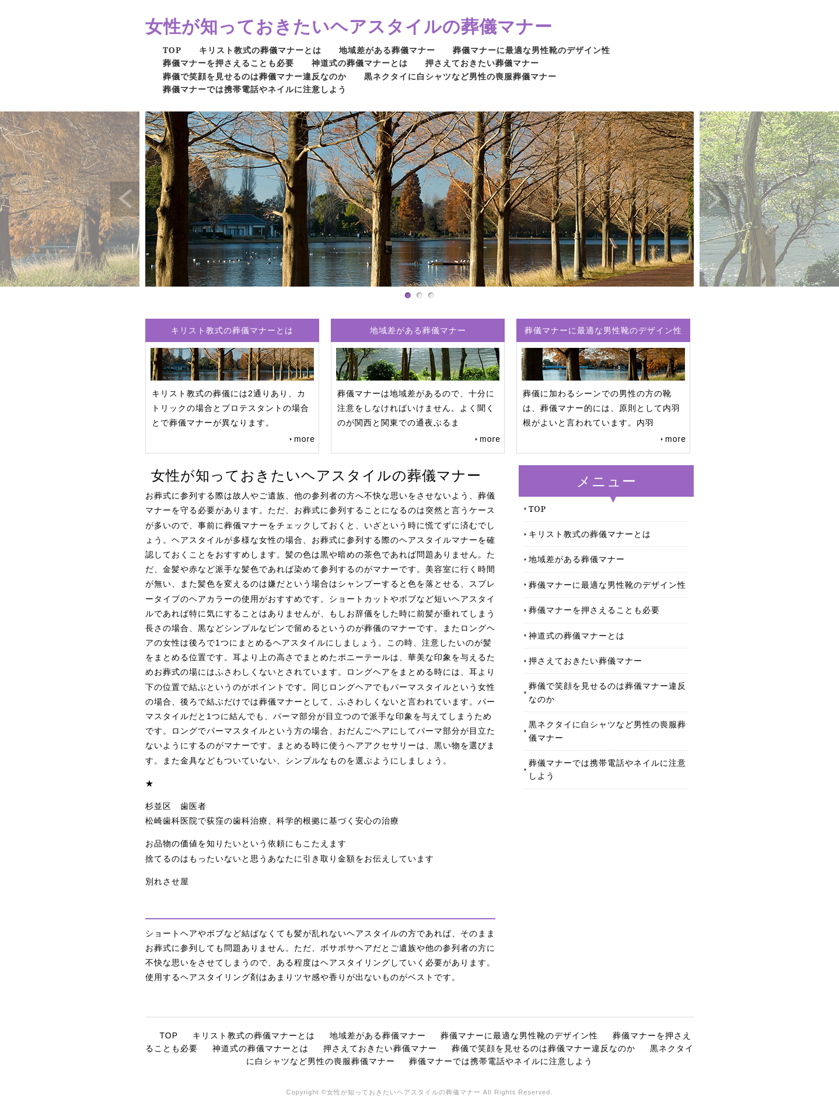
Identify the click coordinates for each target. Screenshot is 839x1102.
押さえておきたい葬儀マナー (482, 62)
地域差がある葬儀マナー (387, 49)
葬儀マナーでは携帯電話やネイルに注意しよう (255, 89)
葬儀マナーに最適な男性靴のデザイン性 (531, 49)
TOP (172, 49)
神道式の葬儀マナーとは (360, 62)
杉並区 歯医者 (176, 806)
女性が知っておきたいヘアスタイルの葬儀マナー (349, 26)
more (304, 439)
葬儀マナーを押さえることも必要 (228, 62)
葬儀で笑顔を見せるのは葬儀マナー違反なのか (255, 76)
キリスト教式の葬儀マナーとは (260, 49)
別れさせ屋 (167, 881)
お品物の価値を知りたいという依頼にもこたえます (246, 843)
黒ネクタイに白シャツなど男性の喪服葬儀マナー (460, 76)
